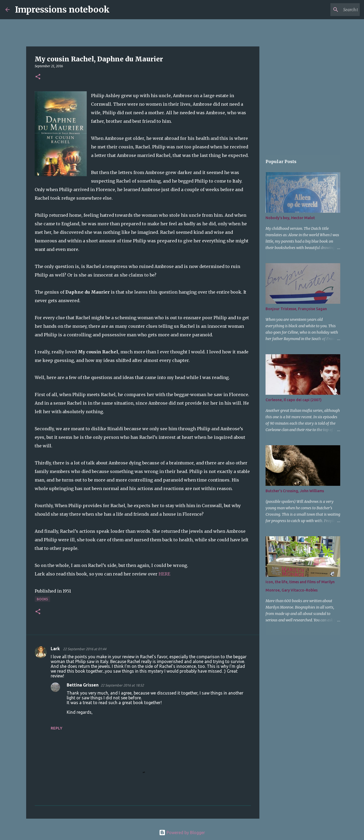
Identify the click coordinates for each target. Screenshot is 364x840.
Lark (56, 648)
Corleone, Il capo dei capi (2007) (294, 400)
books (42, 599)
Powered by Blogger (182, 832)
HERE (164, 574)
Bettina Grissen (82, 685)
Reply (56, 728)
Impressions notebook (62, 9)
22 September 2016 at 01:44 (84, 649)
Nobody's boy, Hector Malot (290, 218)
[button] (38, 77)
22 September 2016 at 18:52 (122, 685)
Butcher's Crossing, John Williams (295, 491)
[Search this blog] (332, 9)
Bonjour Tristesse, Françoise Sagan (296, 309)
